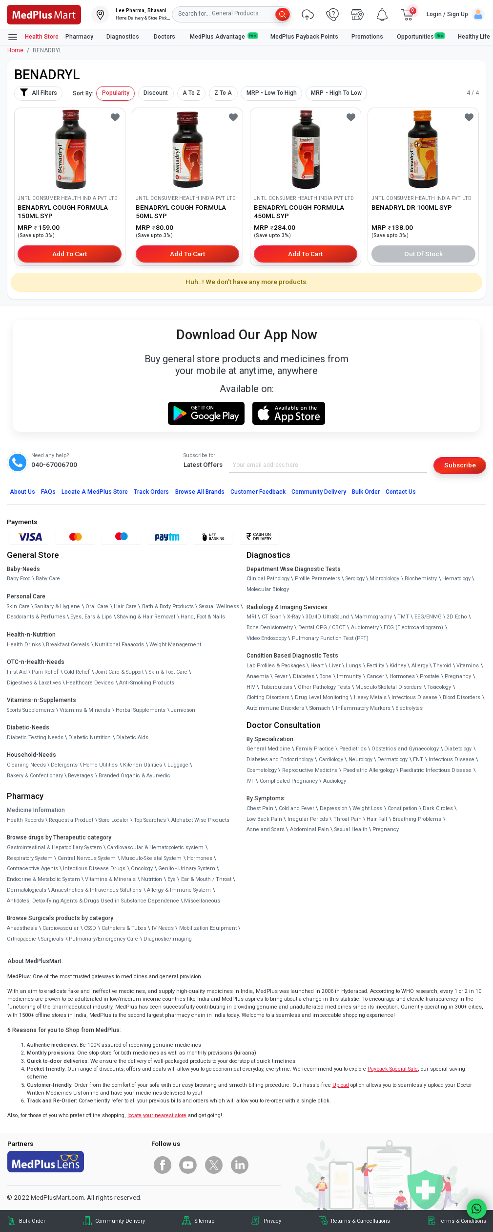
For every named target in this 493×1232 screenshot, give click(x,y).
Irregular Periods (308, 819)
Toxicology (439, 687)
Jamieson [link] (183, 710)
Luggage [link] (177, 765)
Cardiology (331, 759)
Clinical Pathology (267, 578)
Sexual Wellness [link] (219, 606)
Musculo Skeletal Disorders (388, 687)
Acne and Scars (265, 829)
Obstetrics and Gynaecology (405, 749)
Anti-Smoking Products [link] (146, 683)
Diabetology (458, 749)
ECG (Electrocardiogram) (413, 627)
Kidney (398, 665)
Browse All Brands (200, 491)
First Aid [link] (17, 672)
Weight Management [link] (175, 644)
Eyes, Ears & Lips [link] (91, 617)
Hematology (456, 578)
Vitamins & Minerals (110, 879)
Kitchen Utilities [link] (142, 765)
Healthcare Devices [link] (90, 683)
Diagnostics (123, 36)
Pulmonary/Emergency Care (103, 939)
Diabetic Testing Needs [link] (35, 737)
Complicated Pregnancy (289, 781)
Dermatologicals (26, 890)
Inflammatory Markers (363, 708)
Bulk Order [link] (32, 1221)
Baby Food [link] (19, 578)
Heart (317, 665)
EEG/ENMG (428, 617)
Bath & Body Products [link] (168, 606)
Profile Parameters (317, 578)
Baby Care (48, 578)
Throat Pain (347, 819)
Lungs (353, 665)
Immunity (349, 676)
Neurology (360, 759)
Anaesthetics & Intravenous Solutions (96, 890)
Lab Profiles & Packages (275, 665)
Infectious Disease (414, 697)
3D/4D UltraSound (327, 617)
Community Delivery (318, 491)
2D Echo (457, 617)
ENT (418, 759)
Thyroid (442, 665)
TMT (403, 617)
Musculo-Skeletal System (151, 858)
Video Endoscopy (266, 638)
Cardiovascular (60, 928)
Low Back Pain (264, 819)
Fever (281, 676)
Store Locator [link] (113, 820)
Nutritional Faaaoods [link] (119, 644)
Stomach (319, 708)
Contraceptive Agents (32, 868)
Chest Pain (259, 808)
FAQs (48, 491)
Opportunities (421, 36)
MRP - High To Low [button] (336, 92)
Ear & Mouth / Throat (206, 879)
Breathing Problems (416, 819)
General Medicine (268, 749)
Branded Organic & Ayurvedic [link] (134, 775)
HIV (250, 687)
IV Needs (163, 928)
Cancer (375, 676)
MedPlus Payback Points (304, 36)
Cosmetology (261, 770)
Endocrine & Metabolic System (43, 879)
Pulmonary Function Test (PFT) (330, 638)
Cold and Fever (296, 808)
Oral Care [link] (96, 606)
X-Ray (294, 617)
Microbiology (384, 578)
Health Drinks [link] (24, 644)
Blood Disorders (461, 697)
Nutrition (151, 879)
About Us (22, 491)
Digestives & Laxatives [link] (34, 683)
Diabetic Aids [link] (132, 737)
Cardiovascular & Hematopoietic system (155, 847)
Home (15, 50)
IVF (250, 781)
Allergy (419, 665)
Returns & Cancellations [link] (360, 1221)
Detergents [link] (64, 765)
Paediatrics (353, 749)
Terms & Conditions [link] (462, 1221)
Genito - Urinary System (186, 868)
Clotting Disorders (267, 697)
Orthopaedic (21, 939)
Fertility (375, 665)
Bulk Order (366, 491)
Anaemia (257, 676)
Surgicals (52, 939)
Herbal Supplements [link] (140, 710)
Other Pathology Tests (324, 687)
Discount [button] (156, 92)
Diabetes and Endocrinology (279, 759)
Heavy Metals (370, 697)
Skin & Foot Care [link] (168, 672)
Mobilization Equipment (208, 928)
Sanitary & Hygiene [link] (57, 606)
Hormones (199, 858)
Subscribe (460, 465)
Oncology (142, 868)
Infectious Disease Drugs (94, 868)
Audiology (334, 781)
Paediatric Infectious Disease (436, 770)
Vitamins (467, 665)
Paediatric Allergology (369, 770)
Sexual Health (351, 829)
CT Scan (272, 617)
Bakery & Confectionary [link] (35, 775)
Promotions (367, 36)
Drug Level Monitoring (322, 697)
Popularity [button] (115, 92)
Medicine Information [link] (36, 810)
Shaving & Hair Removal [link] (146, 617)
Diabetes (303, 676)
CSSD (90, 928)
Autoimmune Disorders (275, 708)
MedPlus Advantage (223, 36)
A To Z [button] (191, 92)
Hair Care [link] (125, 606)
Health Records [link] (25, 820)
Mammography (373, 617)
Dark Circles (438, 808)
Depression (334, 808)
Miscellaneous (202, 901)
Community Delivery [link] (120, 1221)
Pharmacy (79, 36)
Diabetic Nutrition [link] (89, 737)
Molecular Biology (267, 589)
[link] (44, 14)
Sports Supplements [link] (31, 710)
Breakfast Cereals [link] (67, 644)
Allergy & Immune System (179, 890)
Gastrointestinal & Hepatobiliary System (54, 847)
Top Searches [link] (150, 820)
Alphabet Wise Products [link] (200, 820)
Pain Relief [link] (45, 672)
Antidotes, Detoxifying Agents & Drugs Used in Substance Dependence (93, 901)
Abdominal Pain (309, 829)
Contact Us (401, 491)
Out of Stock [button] (423, 254)
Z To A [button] (223, 92)
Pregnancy (458, 676)
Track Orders (151, 491)
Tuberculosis (276, 687)
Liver (335, 665)
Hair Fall (377, 819)
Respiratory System (30, 858)
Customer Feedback (258, 491)
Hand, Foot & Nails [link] (203, 617)
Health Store (33, 37)
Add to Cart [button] (69, 254)
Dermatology (392, 759)
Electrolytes (409, 708)
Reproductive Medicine (310, 770)
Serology (355, 578)
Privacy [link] (272, 1221)
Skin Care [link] (18, 606)
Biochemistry (421, 578)
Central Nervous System (87, 858)
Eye (171, 879)
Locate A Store (95, 491)
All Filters (38, 92)
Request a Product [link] (71, 820)
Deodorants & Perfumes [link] (36, 617)
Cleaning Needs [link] (26, 765)
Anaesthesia (22, 928)
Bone (325, 676)
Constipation (402, 808)
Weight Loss (367, 808)
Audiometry (365, 627)
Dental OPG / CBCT (322, 627)
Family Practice (315, 749)
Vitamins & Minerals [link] (85, 710)
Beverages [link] (80, 775)
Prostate (429, 676)
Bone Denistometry (269, 627)
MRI (251, 617)
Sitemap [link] (204, 1221)
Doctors (165, 36)
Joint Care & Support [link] (119, 672)
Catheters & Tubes (124, 928)
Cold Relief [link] (77, 672)
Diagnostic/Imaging (168, 939)
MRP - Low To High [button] (271, 92)
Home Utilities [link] (100, 765)
